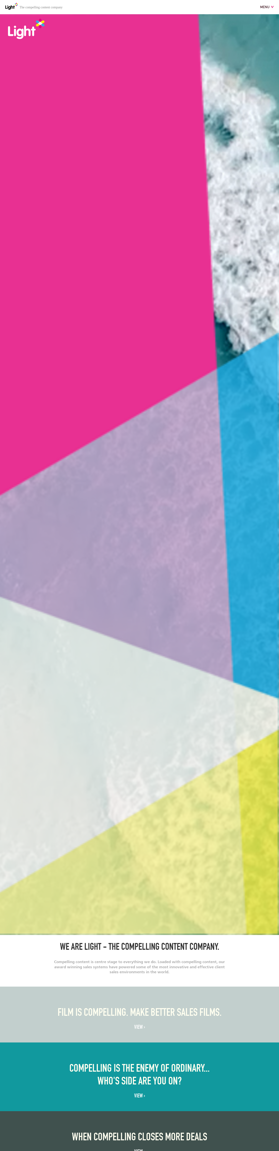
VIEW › (139, 1027)
